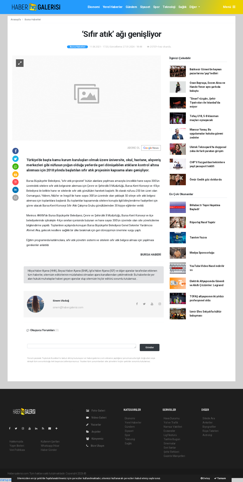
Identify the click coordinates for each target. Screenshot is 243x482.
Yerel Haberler (113, 7)
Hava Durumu (172, 418)
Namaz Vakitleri (173, 426)
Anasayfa (16, 19)
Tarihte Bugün (172, 439)
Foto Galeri (95, 410)
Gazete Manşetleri (174, 455)
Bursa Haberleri (33, 19)
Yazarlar (93, 424)
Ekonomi (93, 7)
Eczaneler (169, 430)
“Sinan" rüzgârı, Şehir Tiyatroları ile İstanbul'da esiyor (205, 102)
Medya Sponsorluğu (202, 252)
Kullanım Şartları (50, 441)
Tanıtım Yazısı (198, 237)
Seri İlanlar (170, 447)
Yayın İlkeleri (16, 445)
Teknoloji (169, 7)
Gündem (131, 7)
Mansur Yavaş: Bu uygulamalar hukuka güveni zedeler (206, 133)
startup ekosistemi (11, 479)
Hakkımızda (16, 441)
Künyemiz (94, 438)
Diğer (193, 7)
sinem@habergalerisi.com (68, 307)
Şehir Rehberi (171, 451)
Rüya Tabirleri (210, 430)
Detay (205, 478)
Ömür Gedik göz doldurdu (206, 179)
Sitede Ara (209, 418)
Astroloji (207, 435)
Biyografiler (209, 426)
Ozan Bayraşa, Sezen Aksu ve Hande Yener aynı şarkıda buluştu (207, 86)
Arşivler (93, 431)
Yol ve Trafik (171, 422)
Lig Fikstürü (170, 435)
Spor (156, 7)
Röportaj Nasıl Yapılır (202, 222)
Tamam (220, 478)
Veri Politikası (17, 449)
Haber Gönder (49, 449)
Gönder (149, 347)
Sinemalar (170, 443)
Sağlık (182, 7)
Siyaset (145, 7)
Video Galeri (96, 417)
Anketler (207, 422)
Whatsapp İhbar (50, 445)
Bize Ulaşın (95, 445)
